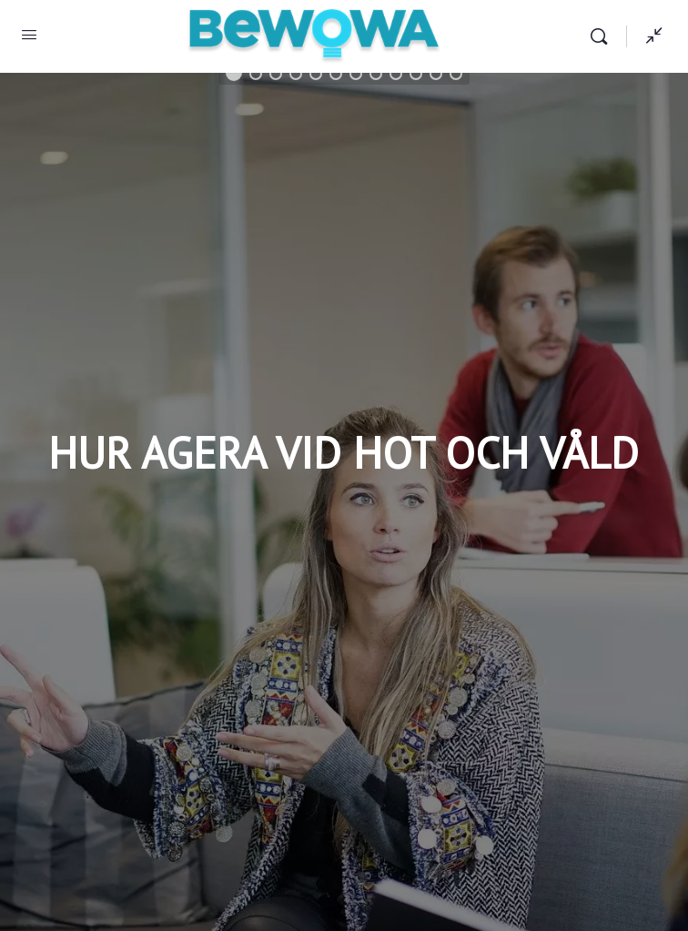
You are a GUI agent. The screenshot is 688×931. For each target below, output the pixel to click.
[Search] (603, 36)
